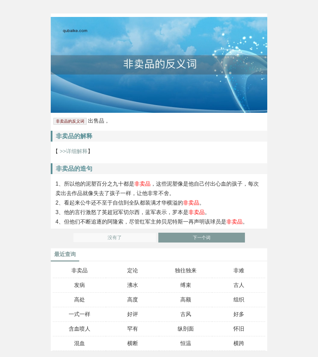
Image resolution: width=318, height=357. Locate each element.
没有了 (115, 237)
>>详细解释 (73, 151)
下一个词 (201, 237)
